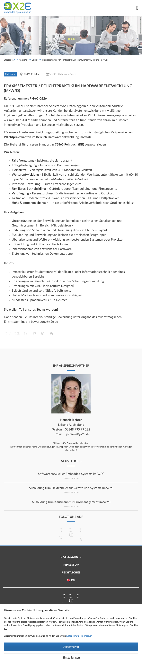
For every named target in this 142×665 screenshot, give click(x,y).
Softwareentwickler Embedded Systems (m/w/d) (71, 473)
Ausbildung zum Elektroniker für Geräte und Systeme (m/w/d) (71, 488)
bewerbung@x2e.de (44, 321)
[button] (8, 333)
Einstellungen (71, 657)
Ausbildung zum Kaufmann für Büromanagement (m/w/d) (71, 502)
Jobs (34, 60)
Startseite (8, 60)
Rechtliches (71, 572)
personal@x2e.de (78, 434)
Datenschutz (72, 636)
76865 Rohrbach (32, 74)
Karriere (23, 60)
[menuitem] (71, 580)
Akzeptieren (71, 646)
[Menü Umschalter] (137, 7)
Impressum (86, 636)
